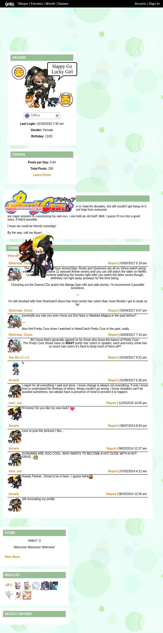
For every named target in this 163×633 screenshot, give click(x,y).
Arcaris (140, 3)
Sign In (154, 3)
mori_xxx (15, 403)
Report (113, 263)
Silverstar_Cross (21, 310)
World (50, 3)
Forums (37, 3)
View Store (12, 556)
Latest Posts (42, 175)
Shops (23, 3)
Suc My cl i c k (19, 357)
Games (62, 3)
